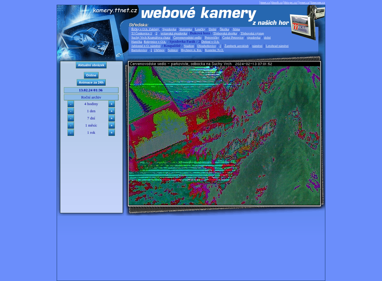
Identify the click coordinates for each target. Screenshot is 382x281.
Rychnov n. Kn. (191, 50)
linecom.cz (318, 2)
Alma (236, 29)
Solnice (173, 50)
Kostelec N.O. (214, 50)
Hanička (136, 41)
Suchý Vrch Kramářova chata (150, 37)
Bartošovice (139, 50)
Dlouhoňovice (206, 45)
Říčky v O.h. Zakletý (145, 29)
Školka (224, 29)
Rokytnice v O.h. (155, 41)
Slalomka (185, 29)
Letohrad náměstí (277, 45)
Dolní (212, 29)
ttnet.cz (265, 2)
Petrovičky (212, 37)
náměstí (257, 45)
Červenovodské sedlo (187, 37)
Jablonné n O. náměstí (146, 45)
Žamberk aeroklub (236, 45)
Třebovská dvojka (225, 33)
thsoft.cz (277, 2)
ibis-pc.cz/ (291, 2)
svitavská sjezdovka (174, 33)
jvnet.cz (304, 2)
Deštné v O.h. (210, 41)
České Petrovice (233, 37)
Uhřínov (159, 50)
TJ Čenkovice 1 (141, 33)
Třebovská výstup (252, 33)
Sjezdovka (169, 29)
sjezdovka (253, 37)
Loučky (200, 29)
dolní (267, 37)
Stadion (189, 45)
